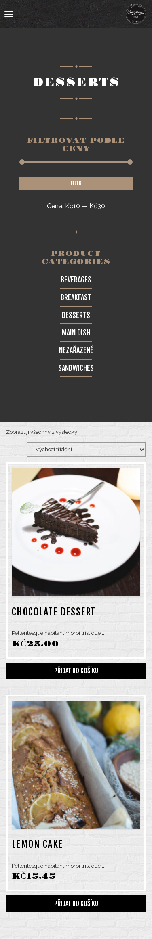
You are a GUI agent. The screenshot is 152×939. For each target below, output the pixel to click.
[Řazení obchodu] (86, 449)
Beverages (76, 279)
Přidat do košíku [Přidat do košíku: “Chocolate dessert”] (76, 671)
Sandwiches (76, 368)
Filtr (76, 183)
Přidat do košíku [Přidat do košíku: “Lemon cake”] (76, 903)
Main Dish (76, 332)
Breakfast (76, 297)
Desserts (76, 315)
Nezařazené (76, 350)
